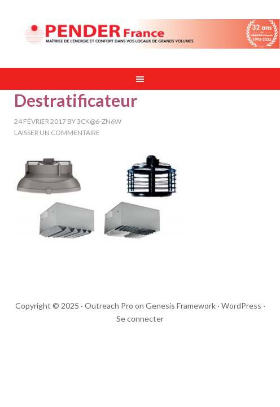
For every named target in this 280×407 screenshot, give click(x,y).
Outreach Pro (109, 305)
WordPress (241, 305)
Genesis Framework (181, 305)
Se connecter (140, 318)
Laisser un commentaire (57, 132)
